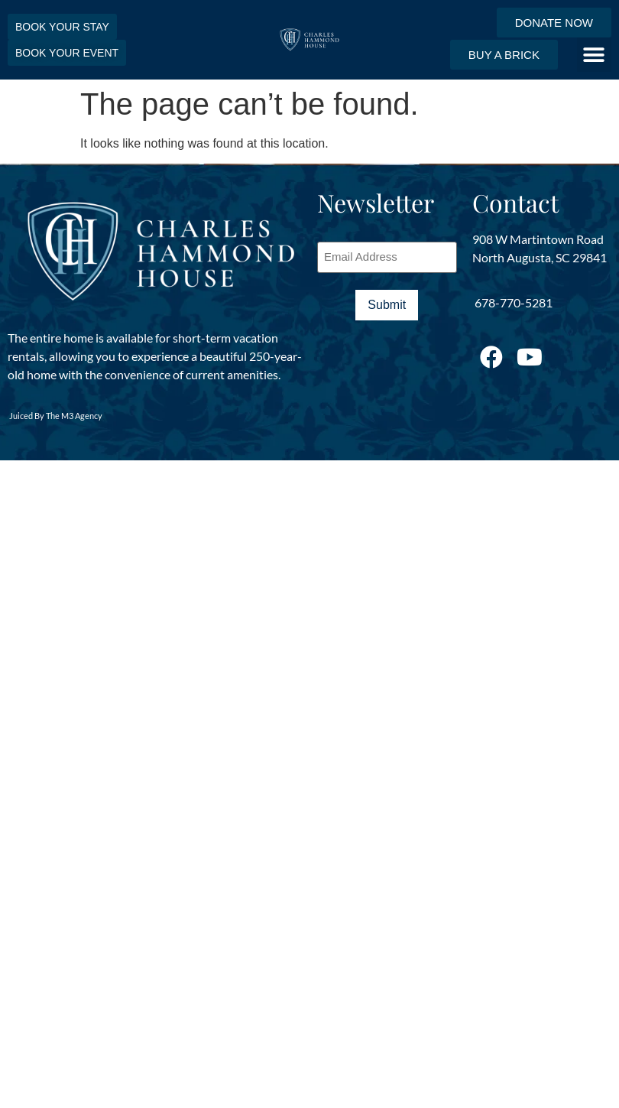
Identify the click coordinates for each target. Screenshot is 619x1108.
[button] (594, 54)
